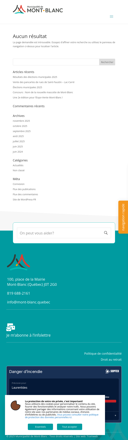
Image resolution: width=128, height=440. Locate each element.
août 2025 (18, 136)
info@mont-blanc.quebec (28, 301)
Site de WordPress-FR (24, 199)
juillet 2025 (19, 141)
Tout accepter (69, 426)
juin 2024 (18, 151)
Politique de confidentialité (103, 353)
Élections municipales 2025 (27, 87)
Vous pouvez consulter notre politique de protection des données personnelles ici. (61, 416)
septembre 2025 (22, 131)
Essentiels (40, 426)
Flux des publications (24, 189)
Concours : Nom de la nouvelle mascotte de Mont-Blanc (43, 92)
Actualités (18, 165)
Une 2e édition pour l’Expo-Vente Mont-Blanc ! (38, 97)
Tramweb (92, 436)
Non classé (18, 170)
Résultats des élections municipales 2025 (35, 77)
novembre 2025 (21, 120)
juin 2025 (18, 146)
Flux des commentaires (25, 194)
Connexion (18, 184)
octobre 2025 (20, 126)
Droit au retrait (111, 359)
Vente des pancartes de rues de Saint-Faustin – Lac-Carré (43, 82)
